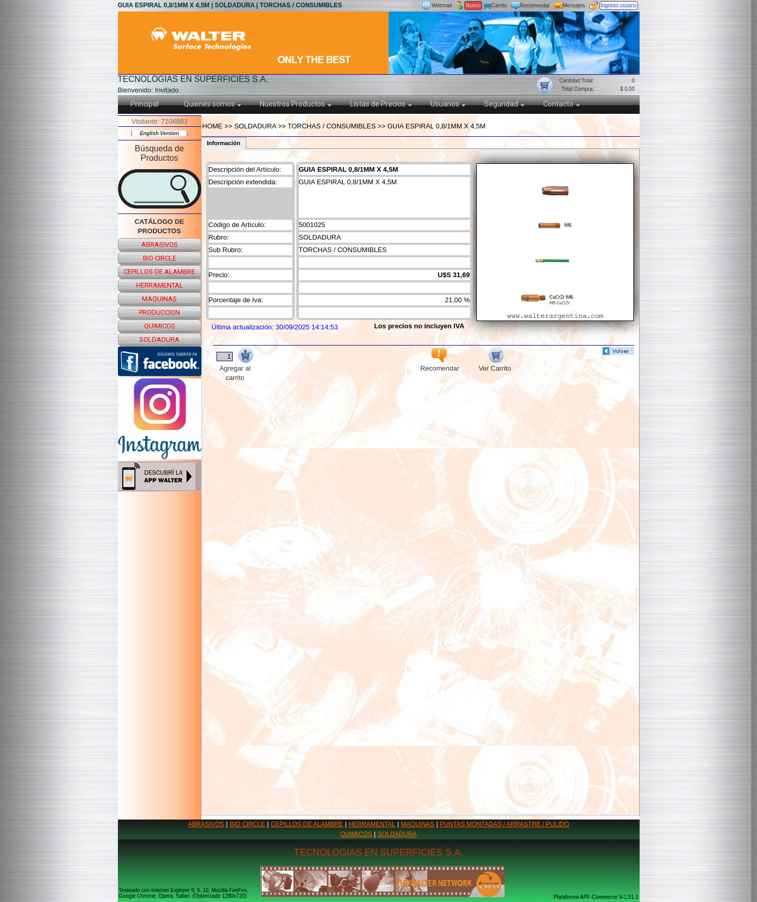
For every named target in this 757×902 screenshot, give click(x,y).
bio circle (159, 258)
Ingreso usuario (619, 5)
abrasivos (159, 244)
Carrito (499, 5)
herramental (159, 285)
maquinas (159, 299)
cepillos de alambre (159, 272)
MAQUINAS (418, 824)
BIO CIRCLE (247, 824)
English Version (159, 133)
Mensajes (574, 5)
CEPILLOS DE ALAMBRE (307, 824)
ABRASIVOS (206, 824)
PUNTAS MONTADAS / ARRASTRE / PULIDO (504, 824)
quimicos (159, 326)
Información (224, 143)
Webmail (442, 5)
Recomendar (535, 5)
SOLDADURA (397, 834)
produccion (159, 312)
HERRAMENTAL (372, 824)
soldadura (159, 339)
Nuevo (473, 5)
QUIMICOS (357, 834)
